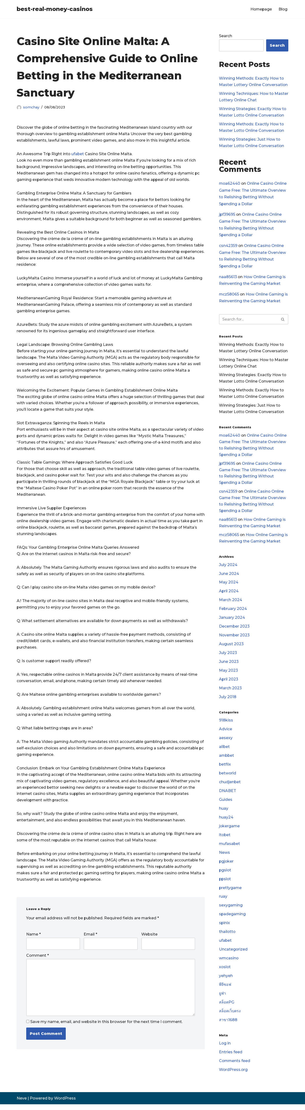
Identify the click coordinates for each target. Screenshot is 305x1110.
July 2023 (228, 656)
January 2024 (232, 620)
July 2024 (228, 567)
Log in (225, 1049)
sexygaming (231, 910)
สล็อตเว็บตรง (230, 1016)
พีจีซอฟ (225, 990)
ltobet (225, 839)
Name (33, 939)
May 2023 (228, 674)
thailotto (227, 937)
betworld (228, 777)
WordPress (65, 1104)
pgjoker (226, 866)
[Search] (248, 320)
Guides (225, 804)
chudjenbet (230, 786)
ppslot (225, 883)
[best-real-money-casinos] (55, 9)
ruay (223, 901)
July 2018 (227, 700)
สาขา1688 (228, 1025)
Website (149, 939)
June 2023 (229, 665)
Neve (22, 1104)
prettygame (230, 892)
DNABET (227, 795)
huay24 (226, 821)
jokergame (229, 830)
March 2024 (230, 603)
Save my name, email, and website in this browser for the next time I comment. (106, 1027)
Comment (37, 960)
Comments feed (235, 1066)
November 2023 (234, 638)
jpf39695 (227, 215)
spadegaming (232, 919)
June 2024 (229, 576)
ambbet (227, 759)
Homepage (260, 9)
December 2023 (234, 629)
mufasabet (229, 848)
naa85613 (228, 277)
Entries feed (230, 1058)
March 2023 (230, 691)
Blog (282, 9)
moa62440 (230, 183)
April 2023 (229, 682)
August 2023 (231, 647)
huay (223, 812)
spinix (224, 928)
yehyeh (226, 981)
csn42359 (228, 246)
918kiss (226, 724)
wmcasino (229, 963)
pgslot (225, 874)
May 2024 (228, 585)
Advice (225, 733)
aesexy (226, 741)
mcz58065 (229, 295)
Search (225, 36)
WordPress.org (233, 1075)
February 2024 (233, 611)
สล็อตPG (226, 1007)
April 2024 (229, 594)
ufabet (78, 154)
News (224, 857)
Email (90, 939)
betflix (225, 768)
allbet (224, 750)
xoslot (225, 972)
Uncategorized (233, 954)
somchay (31, 107)
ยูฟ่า (222, 999)
